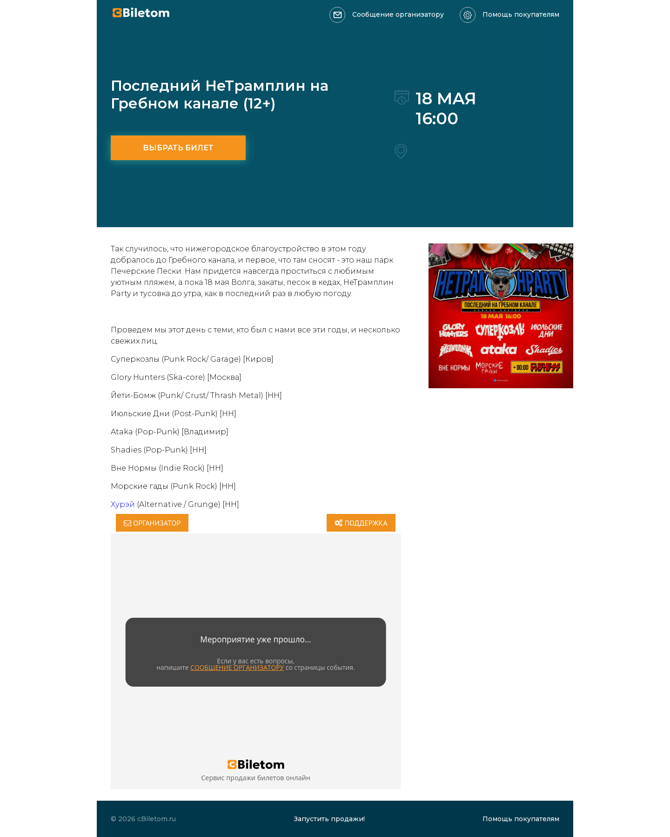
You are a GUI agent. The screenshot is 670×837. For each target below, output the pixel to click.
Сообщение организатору (398, 14)
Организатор (152, 522)
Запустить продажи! (329, 819)
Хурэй (123, 504)
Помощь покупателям (520, 14)
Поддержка (361, 522)
